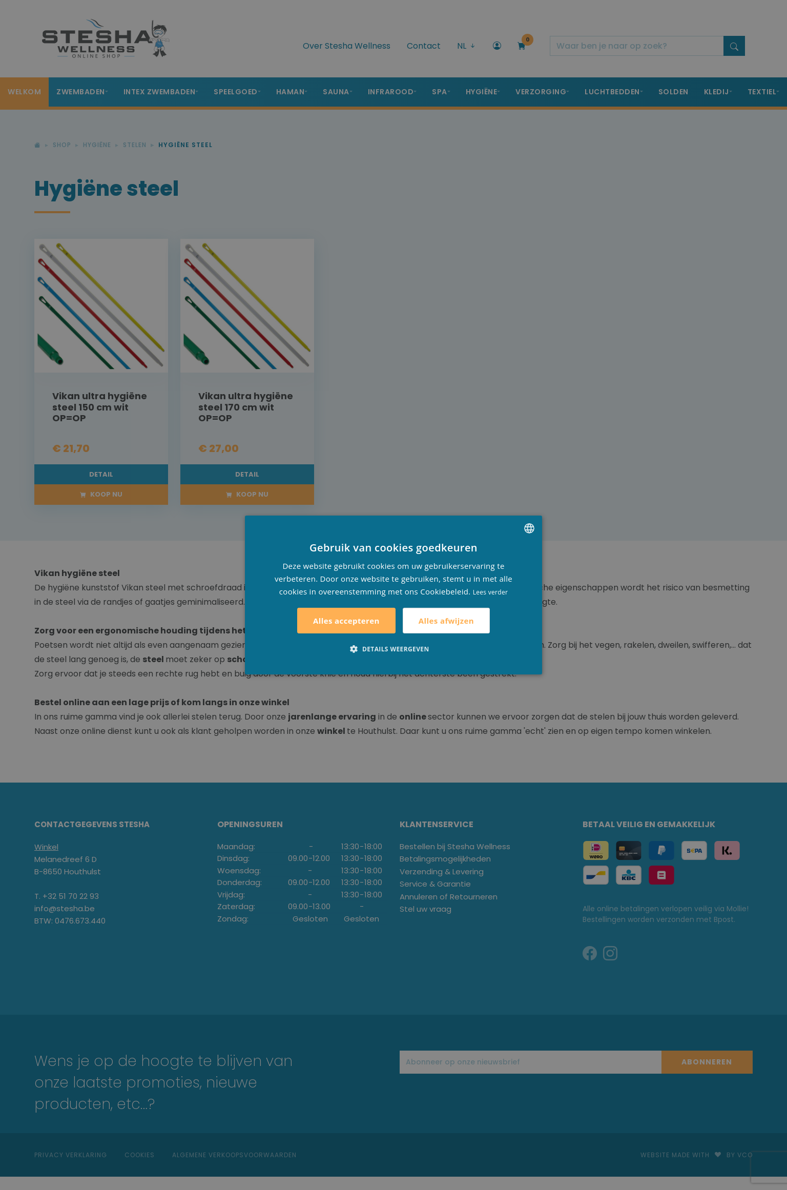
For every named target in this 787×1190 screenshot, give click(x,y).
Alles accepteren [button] (346, 620)
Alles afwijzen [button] (446, 620)
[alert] (393, 595)
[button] (393, 649)
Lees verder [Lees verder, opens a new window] (490, 591)
